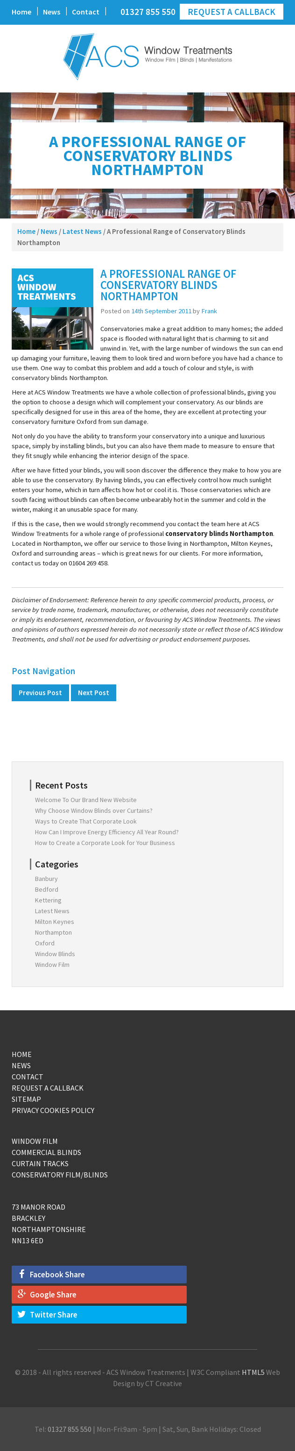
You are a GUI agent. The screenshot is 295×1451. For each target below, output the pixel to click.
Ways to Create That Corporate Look (86, 821)
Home (21, 11)
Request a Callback (231, 11)
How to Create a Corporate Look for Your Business (105, 842)
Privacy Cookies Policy (53, 1110)
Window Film (52, 964)
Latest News (82, 231)
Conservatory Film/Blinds (60, 1174)
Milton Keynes (54, 921)
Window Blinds (55, 954)
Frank (209, 311)
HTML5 (253, 1372)
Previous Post (40, 692)
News (51, 11)
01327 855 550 (148, 11)
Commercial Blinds (46, 1152)
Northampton (53, 932)
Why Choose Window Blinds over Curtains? (94, 810)
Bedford (46, 889)
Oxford (45, 943)
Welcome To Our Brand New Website (86, 800)
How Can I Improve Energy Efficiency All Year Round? (107, 832)
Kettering (48, 900)
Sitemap (26, 1099)
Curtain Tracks (40, 1163)
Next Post (93, 692)
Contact (85, 11)
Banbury (46, 878)
